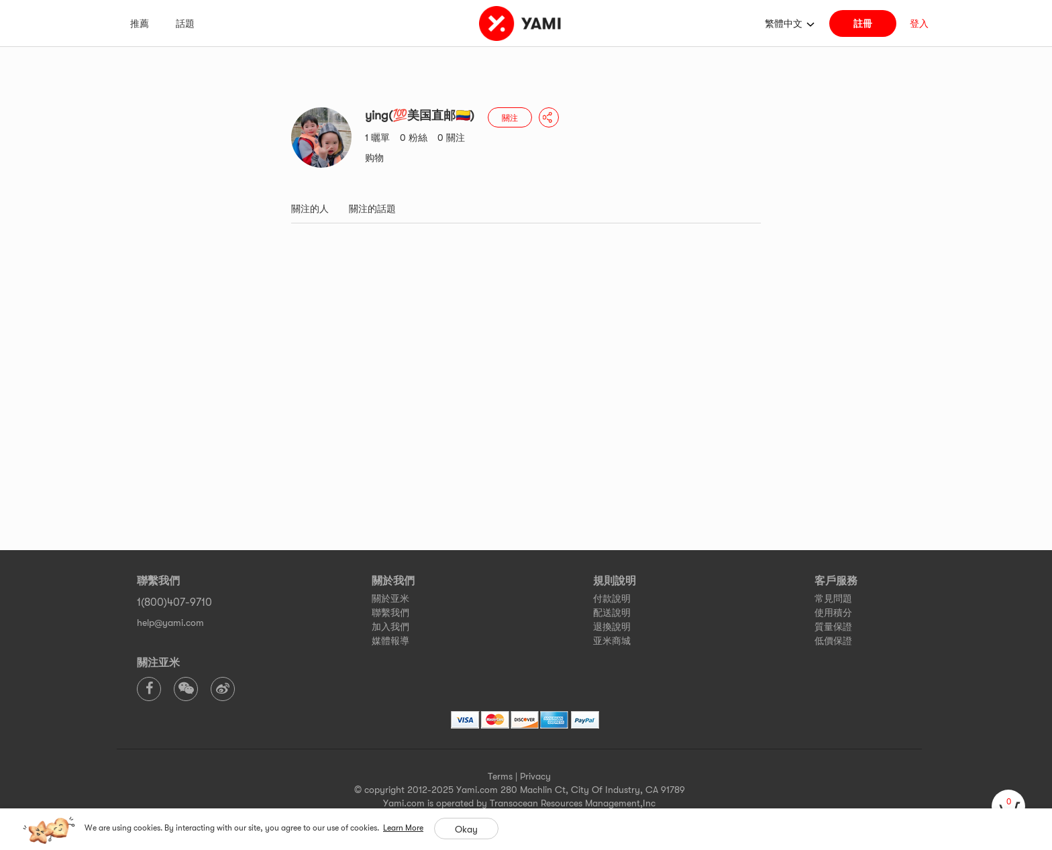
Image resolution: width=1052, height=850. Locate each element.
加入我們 (390, 626)
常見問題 (833, 598)
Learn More (403, 828)
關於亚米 (390, 598)
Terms (500, 776)
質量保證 (833, 626)
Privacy (535, 776)
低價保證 (833, 640)
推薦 (139, 23)
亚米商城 (612, 640)
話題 (185, 23)
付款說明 (612, 598)
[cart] (1008, 806)
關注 (510, 118)
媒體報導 (390, 640)
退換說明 (612, 626)
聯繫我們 (390, 612)
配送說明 (612, 612)
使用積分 (833, 612)
